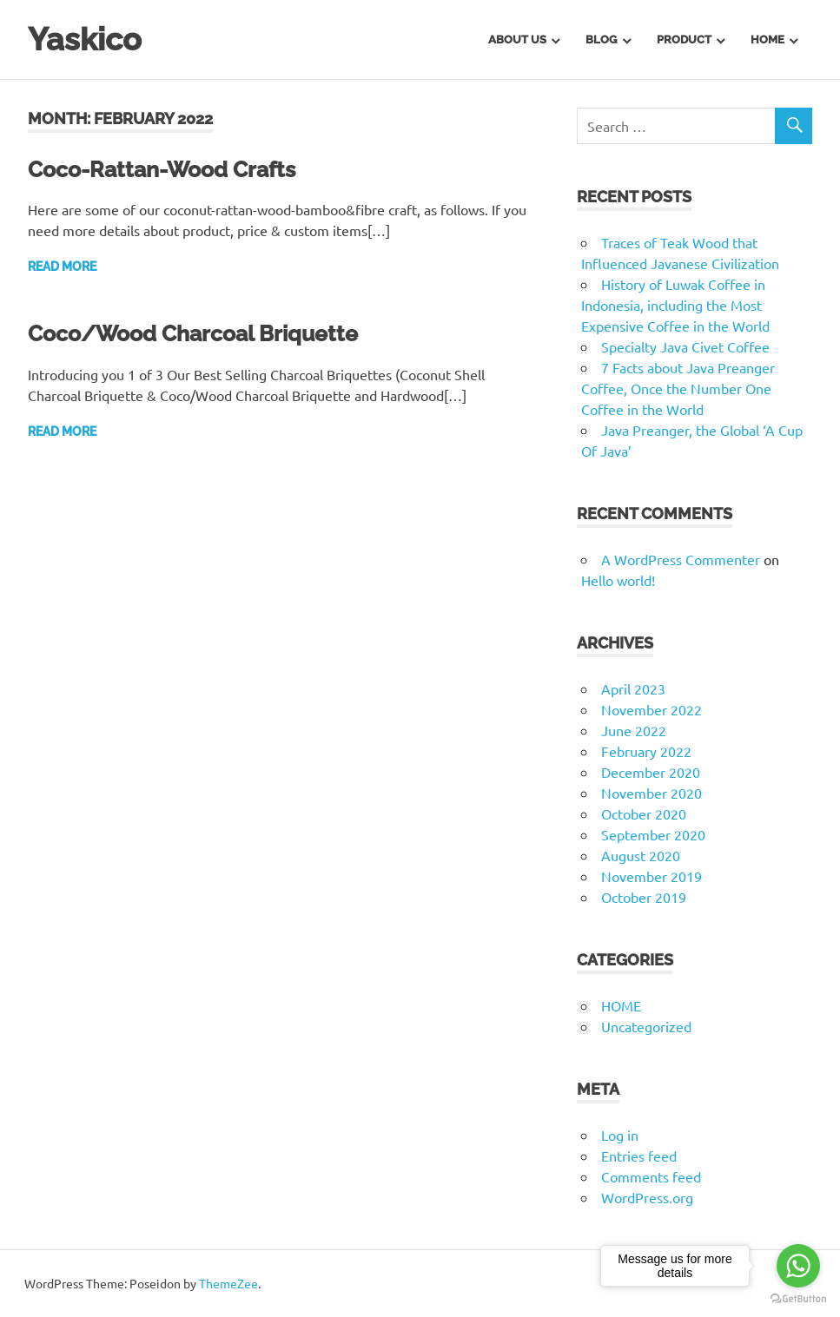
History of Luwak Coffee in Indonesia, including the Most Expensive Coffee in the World (675, 304)
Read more (62, 266)
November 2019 (651, 876)
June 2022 (633, 730)
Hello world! (618, 580)
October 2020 (643, 813)
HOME (621, 1005)
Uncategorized (646, 1026)
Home (767, 39)
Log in (619, 1134)
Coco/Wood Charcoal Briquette (201, 333)
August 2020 (640, 855)
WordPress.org (647, 1197)
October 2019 (643, 896)
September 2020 (653, 834)
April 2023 (633, 688)
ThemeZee (228, 1283)
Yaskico (88, 38)
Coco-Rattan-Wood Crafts (169, 169)
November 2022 (651, 709)
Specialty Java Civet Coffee (685, 346)
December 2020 (650, 771)
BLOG (601, 39)
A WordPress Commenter (680, 559)
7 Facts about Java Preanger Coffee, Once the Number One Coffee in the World (678, 388)
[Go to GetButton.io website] (798, 1299)
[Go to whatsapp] (798, 1265)
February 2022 (646, 751)
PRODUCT (684, 39)
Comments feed (651, 1176)
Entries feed (639, 1155)
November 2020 (651, 792)
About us (517, 39)
